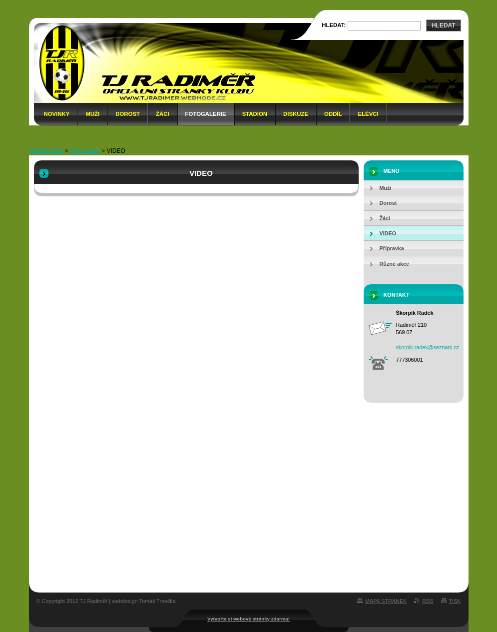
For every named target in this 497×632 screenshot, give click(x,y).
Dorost (127, 114)
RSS (427, 601)
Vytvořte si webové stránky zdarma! (248, 619)
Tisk (455, 601)
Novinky (57, 114)
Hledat (444, 25)
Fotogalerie (205, 114)
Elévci (368, 114)
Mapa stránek (386, 601)
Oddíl (333, 114)
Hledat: (334, 25)
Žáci (162, 114)
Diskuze (295, 114)
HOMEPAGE (46, 150)
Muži (92, 114)
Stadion (254, 114)
